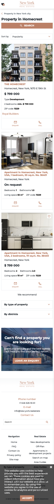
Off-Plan (40, 446)
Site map (13, 459)
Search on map (40, 457)
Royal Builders (10, 113)
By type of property (16, 304)
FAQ (14, 446)
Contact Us (14, 451)
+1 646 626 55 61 (27, 403)
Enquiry (15, 126)
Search (29, 25)
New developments (40, 442)
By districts (11, 314)
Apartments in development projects (40, 452)
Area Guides (40, 462)
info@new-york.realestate (27, 411)
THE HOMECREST (14, 84)
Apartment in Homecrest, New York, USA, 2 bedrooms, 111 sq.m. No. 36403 (26, 254)
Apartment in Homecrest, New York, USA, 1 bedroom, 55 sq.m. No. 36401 (26, 174)
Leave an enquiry (27, 360)
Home (14, 442)
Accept (27, 498)
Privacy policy (14, 455)
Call (40, 126)
